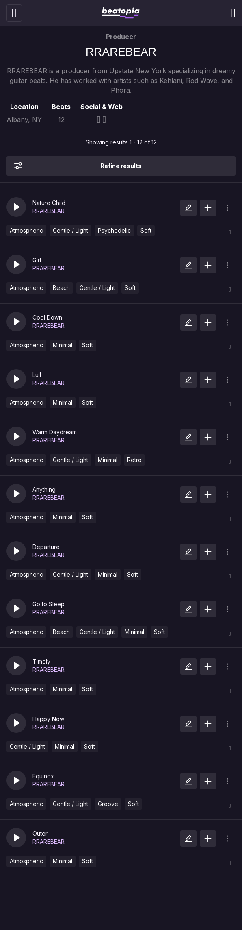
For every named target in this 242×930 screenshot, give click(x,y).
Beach (61, 287)
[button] (16, 207)
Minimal (62, 345)
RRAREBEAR (48, 210)
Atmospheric (26, 230)
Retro (134, 459)
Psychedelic (114, 230)
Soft (145, 230)
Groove (108, 803)
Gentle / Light (70, 230)
